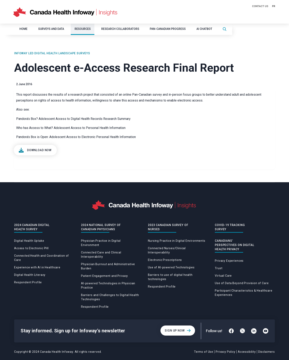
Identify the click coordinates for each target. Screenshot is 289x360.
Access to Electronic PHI (31, 248)
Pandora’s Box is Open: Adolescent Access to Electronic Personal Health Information (76, 137)
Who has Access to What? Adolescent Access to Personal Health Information (71, 128)
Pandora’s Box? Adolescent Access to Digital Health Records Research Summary (73, 119)
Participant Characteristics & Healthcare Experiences (243, 292)
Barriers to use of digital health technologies (170, 277)
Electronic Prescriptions (165, 260)
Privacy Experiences (229, 260)
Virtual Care (223, 275)
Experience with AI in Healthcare (37, 267)
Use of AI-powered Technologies (171, 267)
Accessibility (247, 351)
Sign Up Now (175, 330)
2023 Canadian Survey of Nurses (168, 227)
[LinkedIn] (254, 331)
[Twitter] (242, 330)
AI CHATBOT (204, 28)
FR (273, 6)
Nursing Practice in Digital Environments (176, 240)
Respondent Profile (28, 282)
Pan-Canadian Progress (168, 28)
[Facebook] (231, 330)
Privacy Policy (225, 351)
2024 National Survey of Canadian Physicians (101, 227)
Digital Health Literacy (29, 274)
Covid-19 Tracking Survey (230, 227)
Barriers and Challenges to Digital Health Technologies (110, 297)
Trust (218, 268)
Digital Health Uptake (29, 240)
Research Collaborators (120, 28)
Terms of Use (203, 351)
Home (23, 28)
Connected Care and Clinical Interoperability (101, 254)
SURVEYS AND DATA (51, 28)
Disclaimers (266, 351)
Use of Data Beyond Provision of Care (242, 283)
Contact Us (260, 6)
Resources (83, 28)
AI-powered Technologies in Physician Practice (108, 285)
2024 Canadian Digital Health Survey (32, 227)
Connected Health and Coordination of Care (41, 258)
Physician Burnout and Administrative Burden (108, 266)
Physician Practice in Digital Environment (100, 243)
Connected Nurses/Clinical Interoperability (167, 250)
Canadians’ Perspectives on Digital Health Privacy (234, 245)
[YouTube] (265, 331)
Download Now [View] (39, 150)
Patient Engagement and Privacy (104, 275)
